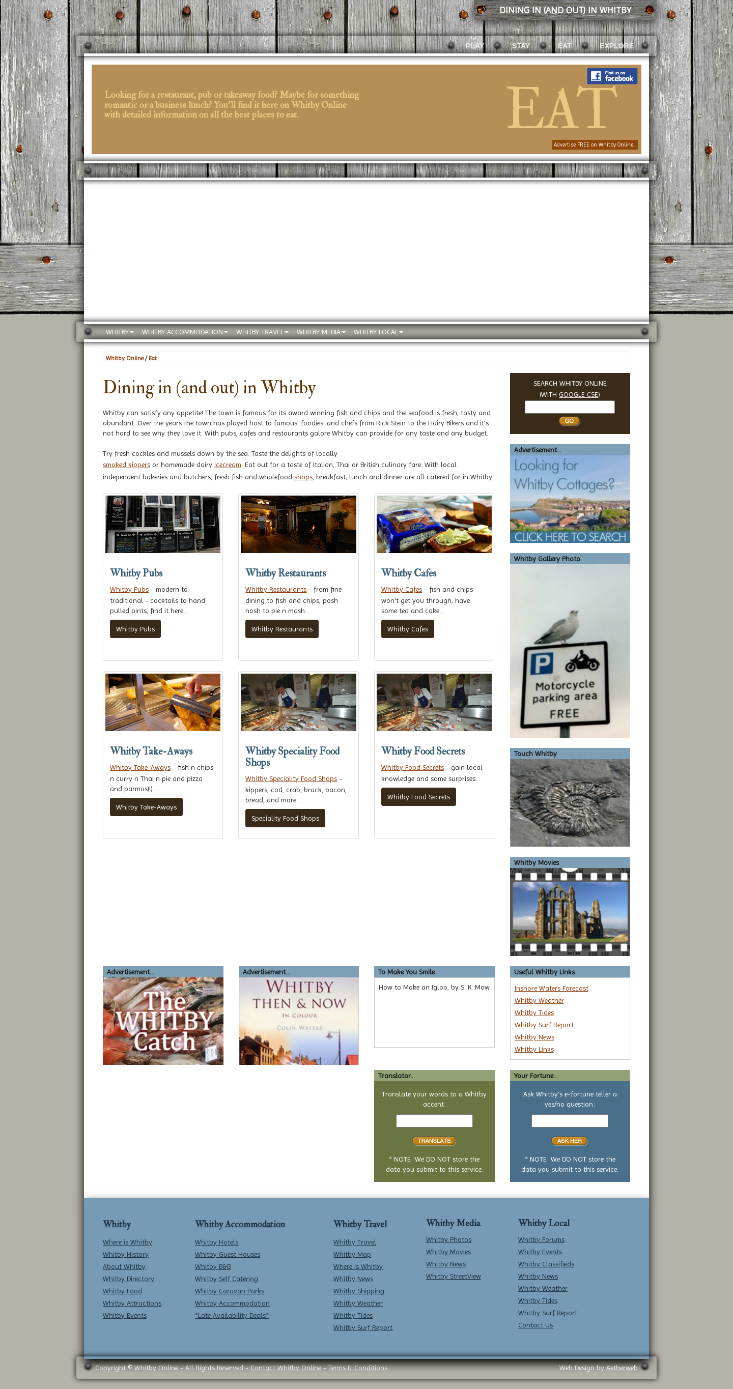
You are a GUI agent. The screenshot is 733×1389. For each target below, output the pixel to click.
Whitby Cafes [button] (407, 629)
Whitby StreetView (453, 1276)
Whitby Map (352, 1254)
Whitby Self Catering (226, 1279)
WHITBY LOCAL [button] (378, 332)
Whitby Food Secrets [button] (418, 797)
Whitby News (534, 1037)
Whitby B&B (213, 1266)
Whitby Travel (360, 1224)
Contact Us (535, 1325)
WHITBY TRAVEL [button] (262, 332)
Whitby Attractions (132, 1303)
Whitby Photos (448, 1239)
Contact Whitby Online (285, 1368)
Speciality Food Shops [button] (285, 818)
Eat (153, 358)
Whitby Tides (534, 1012)
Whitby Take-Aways (140, 767)
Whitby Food (122, 1291)
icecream (227, 464)
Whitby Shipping (358, 1291)
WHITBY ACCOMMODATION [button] (185, 332)
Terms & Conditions (357, 1368)
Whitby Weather (539, 1000)
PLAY (475, 46)
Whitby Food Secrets (412, 767)
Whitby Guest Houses (227, 1254)
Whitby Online (125, 358)
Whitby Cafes (401, 589)
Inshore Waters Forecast (551, 988)
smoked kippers (126, 464)
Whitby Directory (128, 1279)
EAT (565, 46)
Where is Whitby (127, 1242)
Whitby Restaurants (275, 589)
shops (303, 477)
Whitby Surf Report (544, 1025)
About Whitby (124, 1266)
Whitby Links (534, 1049)
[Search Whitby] (570, 407)
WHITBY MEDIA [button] (321, 332)
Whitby (117, 1224)
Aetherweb (622, 1368)
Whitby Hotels (216, 1242)
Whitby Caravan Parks (229, 1291)
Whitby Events (125, 1315)
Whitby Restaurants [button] (282, 629)
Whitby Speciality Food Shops (291, 778)
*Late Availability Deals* (232, 1315)
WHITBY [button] (120, 332)
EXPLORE (617, 46)
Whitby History (126, 1254)
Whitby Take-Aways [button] (146, 807)
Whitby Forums (541, 1239)
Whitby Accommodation (240, 1224)
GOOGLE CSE (578, 394)
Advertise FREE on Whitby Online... (595, 144)
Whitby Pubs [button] (135, 629)
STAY (521, 46)
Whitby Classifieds (546, 1264)
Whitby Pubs (129, 589)
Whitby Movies (448, 1252)
